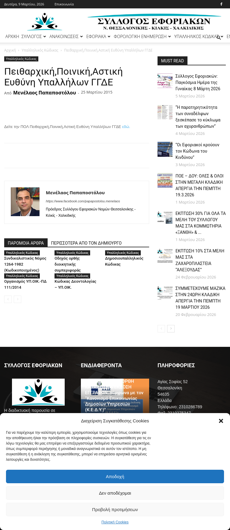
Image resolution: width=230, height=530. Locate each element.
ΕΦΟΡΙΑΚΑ (98, 36)
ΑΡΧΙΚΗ (12, 36)
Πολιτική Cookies (115, 522)
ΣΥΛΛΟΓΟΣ (34, 36)
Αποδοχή (115, 476)
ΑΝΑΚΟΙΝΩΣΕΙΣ (66, 36)
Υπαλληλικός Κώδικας (40, 50)
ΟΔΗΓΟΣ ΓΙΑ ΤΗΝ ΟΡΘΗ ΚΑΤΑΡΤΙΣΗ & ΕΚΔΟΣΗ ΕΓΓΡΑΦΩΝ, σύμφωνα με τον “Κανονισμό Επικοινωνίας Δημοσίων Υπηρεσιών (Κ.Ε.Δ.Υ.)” (114, 395)
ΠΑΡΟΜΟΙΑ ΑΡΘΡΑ (26, 243)
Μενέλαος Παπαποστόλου (44, 92)
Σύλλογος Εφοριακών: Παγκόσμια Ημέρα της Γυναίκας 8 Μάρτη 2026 (197, 82)
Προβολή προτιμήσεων (115, 509)
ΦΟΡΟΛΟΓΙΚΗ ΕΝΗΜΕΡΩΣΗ (142, 36)
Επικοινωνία (64, 4)
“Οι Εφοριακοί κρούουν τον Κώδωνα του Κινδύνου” (197, 151)
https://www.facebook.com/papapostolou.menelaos (83, 201)
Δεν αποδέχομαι (115, 493)
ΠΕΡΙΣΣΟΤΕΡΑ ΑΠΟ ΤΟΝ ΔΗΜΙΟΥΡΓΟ (86, 243)
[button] (221, 421)
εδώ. (126, 126)
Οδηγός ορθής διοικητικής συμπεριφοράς (68, 264)
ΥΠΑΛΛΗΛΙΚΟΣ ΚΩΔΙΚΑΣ (198, 36)
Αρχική (10, 50)
